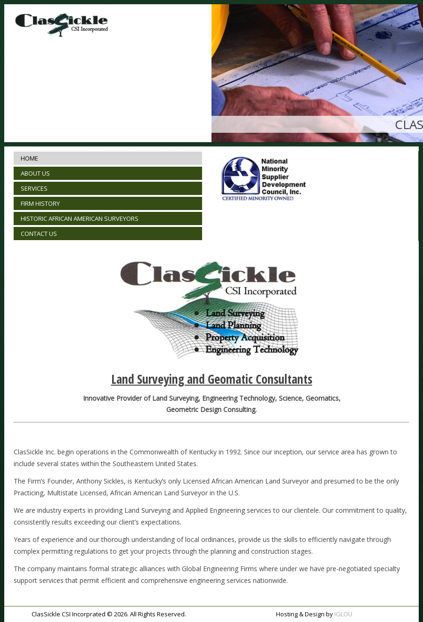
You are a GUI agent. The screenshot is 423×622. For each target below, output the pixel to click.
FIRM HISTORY (40, 203)
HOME (29, 158)
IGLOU (343, 614)
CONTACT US (39, 233)
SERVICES (34, 188)
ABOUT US (35, 173)
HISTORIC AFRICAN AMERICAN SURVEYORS (79, 218)
